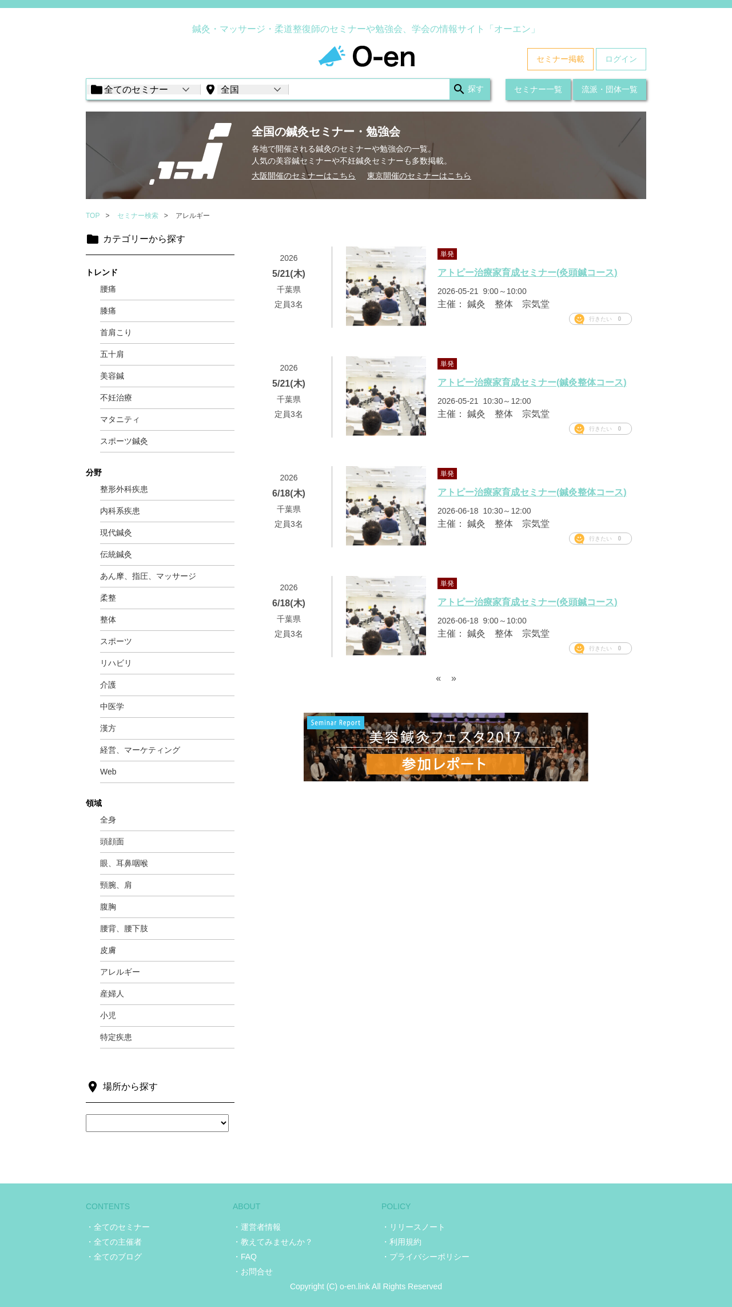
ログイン (621, 58)
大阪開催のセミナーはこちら (304, 175)
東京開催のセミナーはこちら (419, 175)
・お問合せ (253, 1271)
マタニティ (120, 419)
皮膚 (108, 950)
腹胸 (108, 906)
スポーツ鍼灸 (124, 441)
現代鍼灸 (116, 532)
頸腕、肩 (116, 884)
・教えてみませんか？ (273, 1241)
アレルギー (120, 971)
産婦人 (112, 993)
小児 (108, 1015)
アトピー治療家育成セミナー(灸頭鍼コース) (527, 272)
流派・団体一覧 (610, 89)
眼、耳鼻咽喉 (124, 863)
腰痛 (108, 288)
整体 (108, 619)
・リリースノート (413, 1226)
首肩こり (116, 332)
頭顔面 (112, 841)
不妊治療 (116, 397)
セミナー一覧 (538, 89)
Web (108, 771)
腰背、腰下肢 (124, 928)
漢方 (108, 728)
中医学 (112, 706)
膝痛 (108, 310)
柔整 (108, 597)
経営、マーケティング (140, 749)
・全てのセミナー (118, 1226)
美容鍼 (112, 375)
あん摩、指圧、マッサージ (148, 576)
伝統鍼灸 (116, 554)
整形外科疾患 (124, 489)
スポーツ (116, 641)
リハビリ (116, 663)
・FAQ (245, 1256)
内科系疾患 (120, 510)
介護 (108, 684)
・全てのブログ (114, 1256)
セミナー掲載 (560, 58)
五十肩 (112, 354)
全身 (108, 819)
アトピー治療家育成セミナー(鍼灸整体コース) (532, 382)
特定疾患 (116, 1037)
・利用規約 (401, 1241)
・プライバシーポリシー (425, 1256)
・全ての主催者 (114, 1241)
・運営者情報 (257, 1226)
